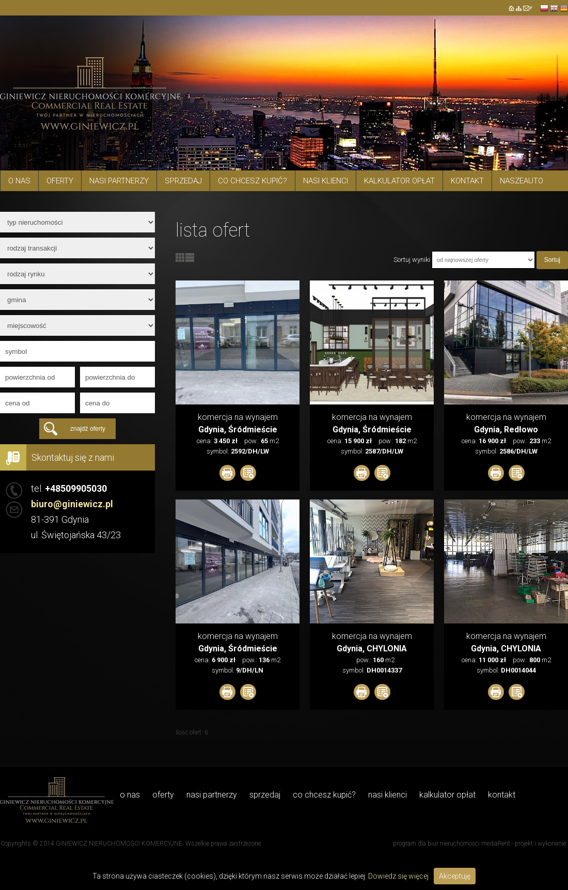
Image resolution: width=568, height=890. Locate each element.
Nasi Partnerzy (119, 180)
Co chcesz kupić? (252, 180)
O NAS (19, 180)
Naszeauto (521, 180)
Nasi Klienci (325, 180)
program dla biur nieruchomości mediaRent (451, 843)
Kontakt (467, 180)
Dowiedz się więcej (398, 876)
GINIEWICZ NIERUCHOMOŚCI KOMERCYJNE (119, 843)
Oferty (59, 180)
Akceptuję (454, 876)
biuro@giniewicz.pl (72, 503)
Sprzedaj (183, 180)
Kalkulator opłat (399, 180)
